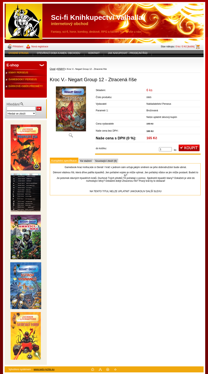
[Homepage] (19, 53)
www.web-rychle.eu (44, 369)
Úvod (52, 69)
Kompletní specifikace (64, 160)
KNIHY (61, 69)
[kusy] (165, 149)
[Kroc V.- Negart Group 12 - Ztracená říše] (71, 113)
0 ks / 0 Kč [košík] (184, 46)
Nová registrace (39, 46)
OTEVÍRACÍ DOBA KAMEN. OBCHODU (58, 53)
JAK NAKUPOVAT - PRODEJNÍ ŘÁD (128, 53)
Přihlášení (18, 46)
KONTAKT (94, 53)
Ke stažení (86, 161)
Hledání (13, 104)
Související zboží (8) (106, 161)
